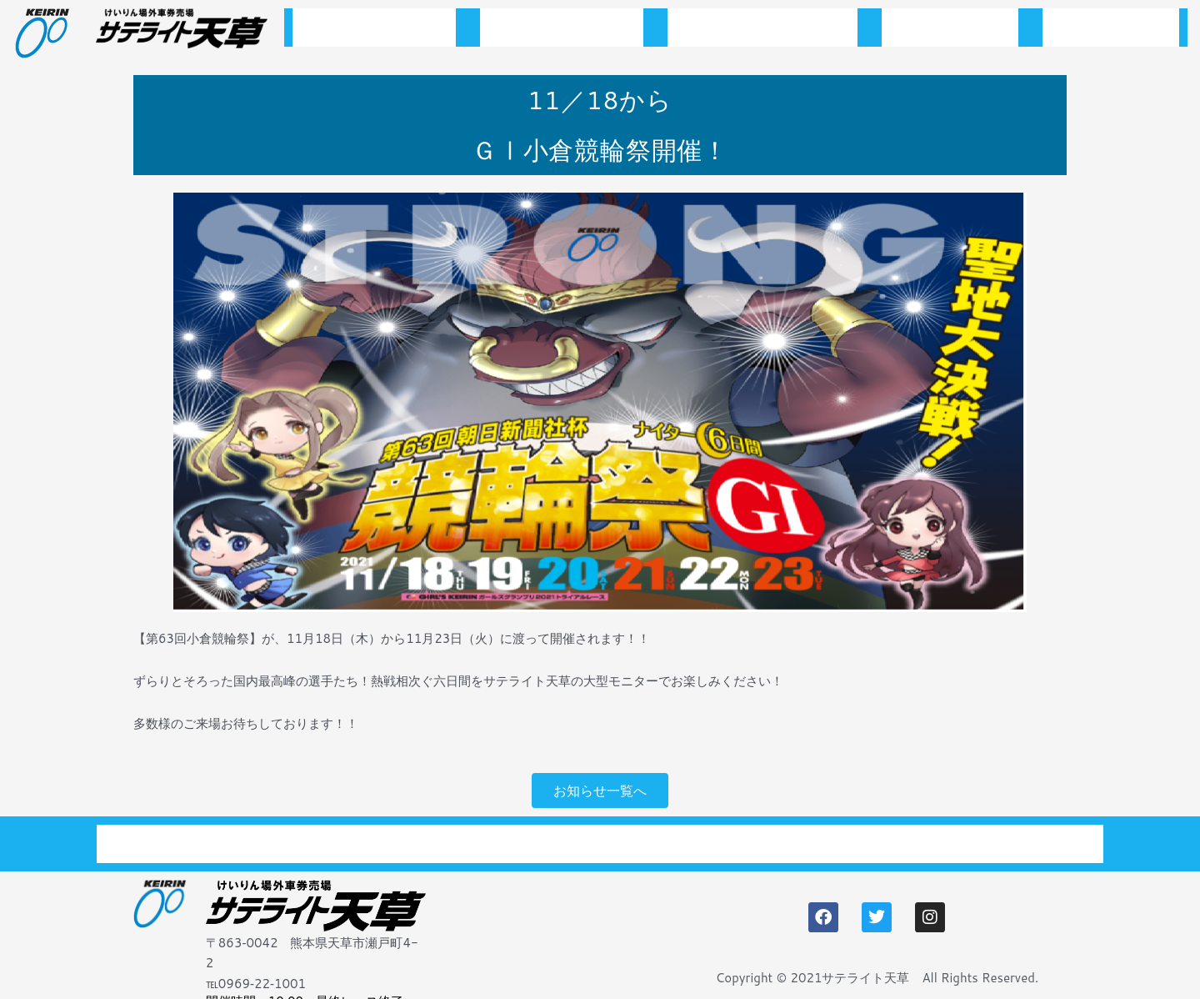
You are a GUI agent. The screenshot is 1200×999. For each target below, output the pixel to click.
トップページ (374, 32)
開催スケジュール (762, 32)
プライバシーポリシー (995, 834)
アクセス (1111, 32)
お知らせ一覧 (562, 32)
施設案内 (950, 32)
